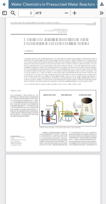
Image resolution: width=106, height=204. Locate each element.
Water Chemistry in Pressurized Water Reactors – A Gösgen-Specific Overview (58, 4)
